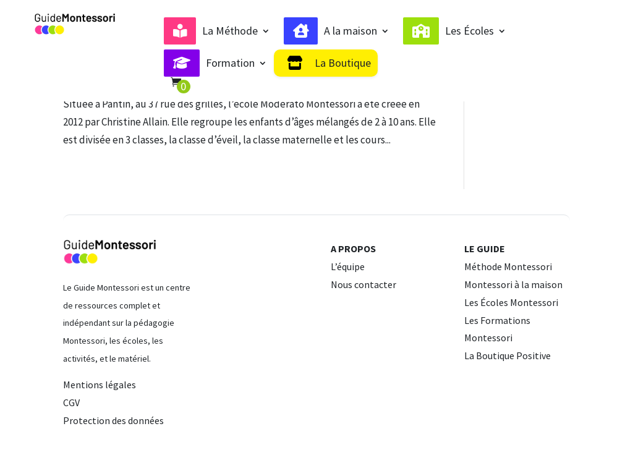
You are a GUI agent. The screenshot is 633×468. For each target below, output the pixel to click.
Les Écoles (469, 31)
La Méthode (230, 31)
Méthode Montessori (508, 266)
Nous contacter (363, 284)
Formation (230, 63)
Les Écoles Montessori (511, 302)
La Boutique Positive (507, 355)
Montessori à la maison (513, 284)
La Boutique (343, 63)
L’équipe (348, 266)
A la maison (350, 31)
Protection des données (113, 420)
